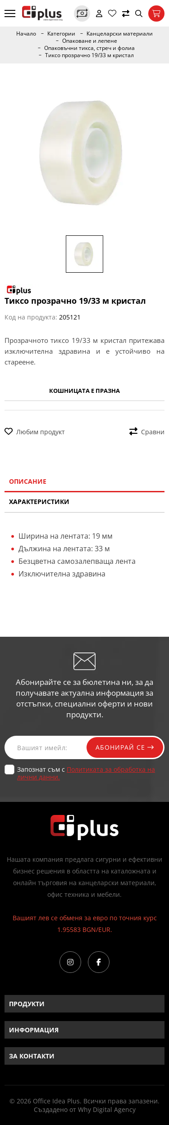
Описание (27, 481)
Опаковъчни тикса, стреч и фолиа (89, 48)
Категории (61, 33)
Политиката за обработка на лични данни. (86, 773)
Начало (26, 33)
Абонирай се (125, 747)
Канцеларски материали (120, 33)
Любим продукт (35, 432)
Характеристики (39, 501)
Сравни (146, 432)
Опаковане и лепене (89, 41)
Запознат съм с (86, 773)
